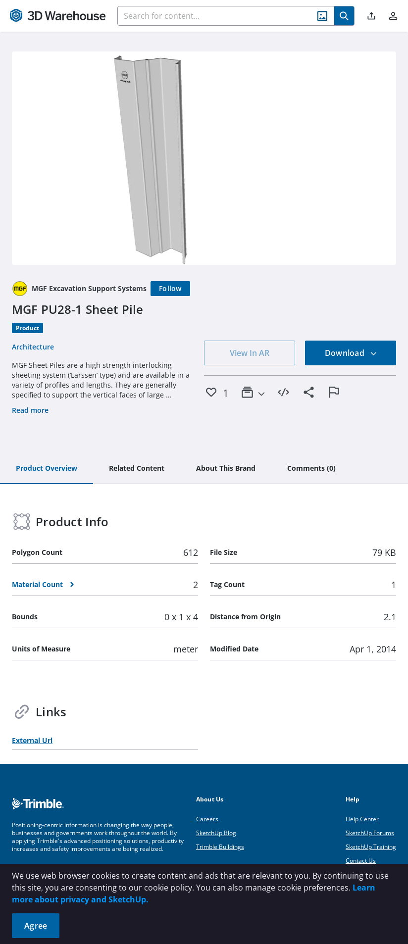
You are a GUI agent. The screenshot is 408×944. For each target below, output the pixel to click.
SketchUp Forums (370, 833)
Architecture (33, 346)
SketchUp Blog (216, 833)
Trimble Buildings (220, 847)
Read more (30, 410)
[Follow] (170, 288)
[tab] (46, 468)
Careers (207, 819)
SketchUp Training (371, 847)
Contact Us (361, 860)
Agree (35, 925)
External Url (32, 740)
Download (351, 353)
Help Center (362, 819)
